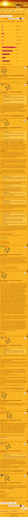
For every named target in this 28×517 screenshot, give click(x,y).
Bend (5, 83)
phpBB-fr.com (16, 514)
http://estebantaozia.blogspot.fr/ (17, 116)
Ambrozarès (3, 67)
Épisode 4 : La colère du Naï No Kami (12, 14)
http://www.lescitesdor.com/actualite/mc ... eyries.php (13, 103)
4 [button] (17, 18)
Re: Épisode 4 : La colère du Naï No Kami (13, 75)
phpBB (11, 513)
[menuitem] (2, 9)
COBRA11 (5, 119)
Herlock (2, 272)
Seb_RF (5, 474)
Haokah (5, 246)
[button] (9, 18)
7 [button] (22, 18)
